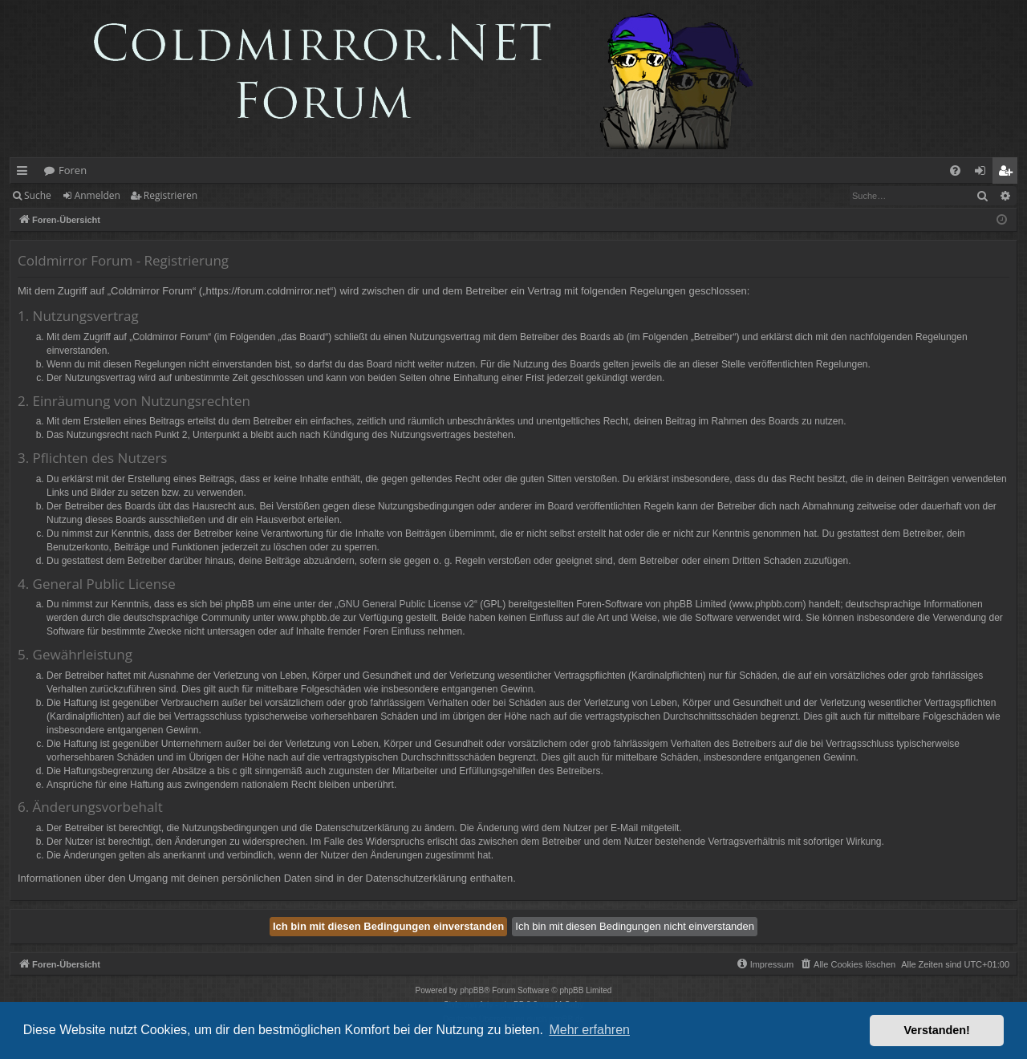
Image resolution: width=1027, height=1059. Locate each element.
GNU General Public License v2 (406, 604)
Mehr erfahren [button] (589, 1030)
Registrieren (170, 195)
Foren (73, 170)
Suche (37, 195)
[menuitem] (955, 170)
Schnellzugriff (25, 173)
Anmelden (97, 195)
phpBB (472, 990)
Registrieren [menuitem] (1008, 173)
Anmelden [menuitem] (984, 173)
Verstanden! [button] (937, 1030)
